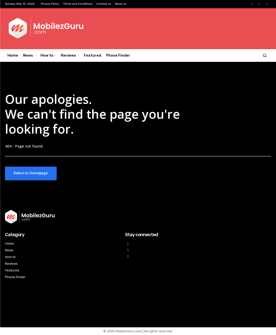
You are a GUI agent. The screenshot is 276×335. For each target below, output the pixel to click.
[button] (264, 55)
